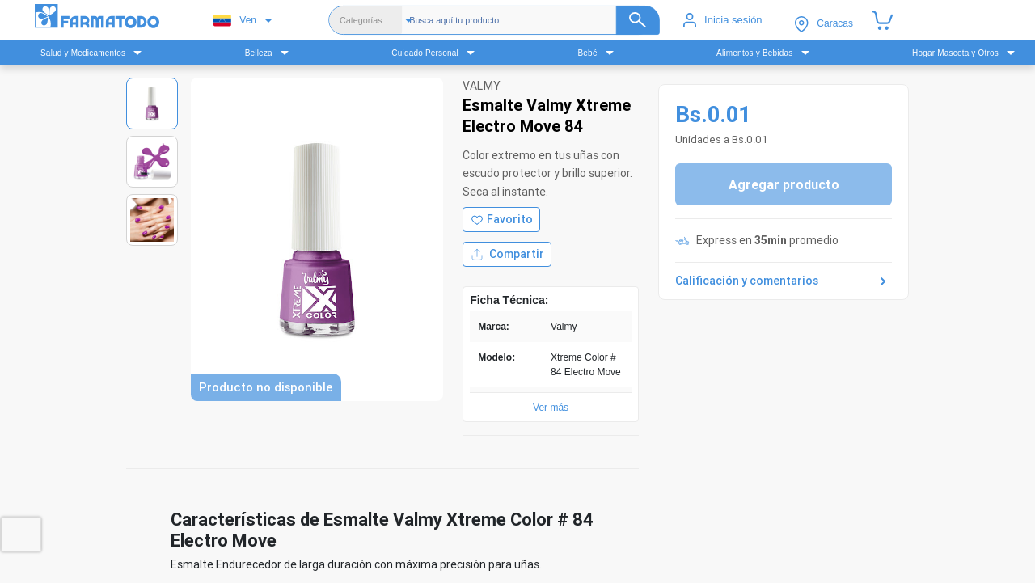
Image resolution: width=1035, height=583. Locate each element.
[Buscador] (534, 20)
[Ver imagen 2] (152, 162)
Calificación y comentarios (783, 281)
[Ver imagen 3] (152, 220)
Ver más (550, 407)
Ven (234, 21)
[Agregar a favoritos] (501, 219)
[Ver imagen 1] (152, 103)
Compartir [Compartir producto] (507, 254)
